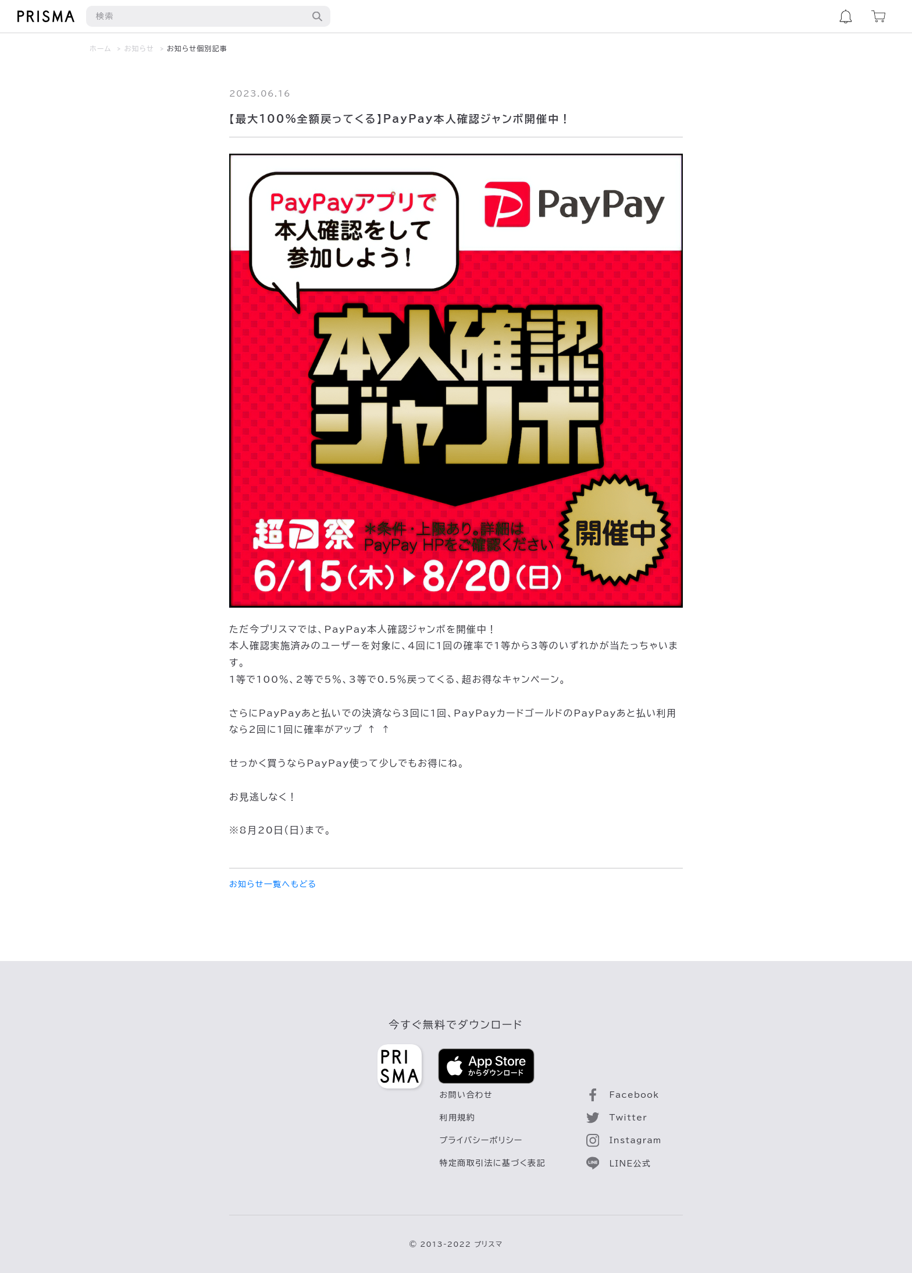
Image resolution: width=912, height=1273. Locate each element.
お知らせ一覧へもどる (272, 884)
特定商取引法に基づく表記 (493, 1163)
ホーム (100, 48)
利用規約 (458, 1118)
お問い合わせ (466, 1095)
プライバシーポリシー (481, 1140)
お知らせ (139, 48)
